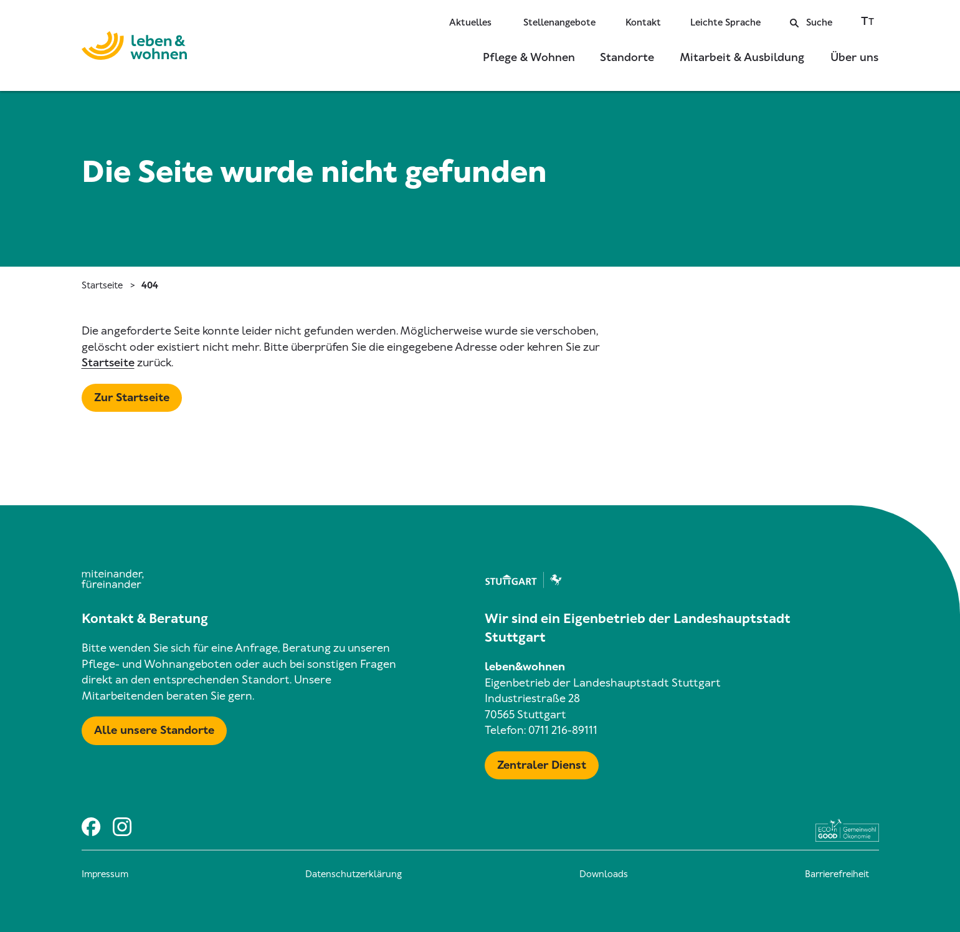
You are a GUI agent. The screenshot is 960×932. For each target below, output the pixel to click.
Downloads (603, 874)
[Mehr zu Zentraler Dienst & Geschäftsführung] (542, 765)
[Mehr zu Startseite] (132, 398)
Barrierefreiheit (837, 874)
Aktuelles (470, 22)
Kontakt (643, 22)
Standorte (627, 57)
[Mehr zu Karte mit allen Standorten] (154, 730)
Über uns (854, 57)
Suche (811, 22)
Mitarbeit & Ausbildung (742, 57)
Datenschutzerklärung (353, 874)
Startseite (102, 285)
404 (149, 285)
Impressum (105, 874)
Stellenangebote (559, 22)
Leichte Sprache (725, 22)
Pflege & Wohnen (529, 57)
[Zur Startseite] (134, 48)
